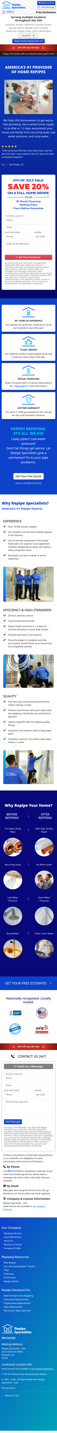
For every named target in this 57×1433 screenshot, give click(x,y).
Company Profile (12, 1248)
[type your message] (28, 247)
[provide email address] (28, 227)
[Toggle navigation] (8, 12)
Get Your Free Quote (28, 257)
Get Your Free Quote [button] (28, 476)
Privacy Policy (8, 1387)
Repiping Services (13, 1233)
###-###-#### (12, 232)
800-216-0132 (14, 1171)
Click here (19, 386)
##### (37, 232)
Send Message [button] (46, 7)
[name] (28, 219)
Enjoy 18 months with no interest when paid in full (28, 53)
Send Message (13, 1121)
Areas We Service (12, 1237)
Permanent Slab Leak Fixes (17, 1311)
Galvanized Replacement (16, 1299)
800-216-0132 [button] (46, 3)
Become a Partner (13, 1244)
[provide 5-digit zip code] (43, 236)
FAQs (6, 1270)
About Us (8, 1241)
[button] (28, 35)
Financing (9, 1274)
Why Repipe (10, 1263)
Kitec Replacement (13, 1307)
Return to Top (10, 1395)
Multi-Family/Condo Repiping (18, 1296)
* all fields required (14, 215)
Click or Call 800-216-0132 (28, 483)
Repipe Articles (11, 1281)
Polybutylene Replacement (17, 1303)
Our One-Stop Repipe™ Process (19, 1266)
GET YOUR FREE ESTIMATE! (28, 983)
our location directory (42, 1368)
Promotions (9, 1278)
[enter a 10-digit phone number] (18, 236)
